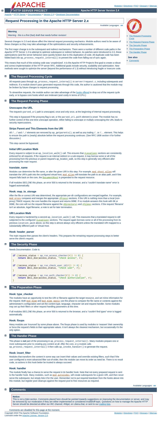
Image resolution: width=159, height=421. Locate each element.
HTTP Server (20, 14)
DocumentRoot (50, 177)
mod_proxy (15, 198)
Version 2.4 (49, 14)
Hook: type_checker (21, 294)
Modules (118, 6)
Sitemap (153, 6)
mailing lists (104, 404)
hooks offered (82, 92)
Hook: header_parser (21, 231)
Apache (8, 14)
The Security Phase (138, 45)
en (121, 25)
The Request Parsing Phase (141, 42)
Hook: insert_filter (20, 353)
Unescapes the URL (21, 107)
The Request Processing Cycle (31, 76)
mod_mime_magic (51, 301)
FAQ (136, 6)
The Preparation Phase (139, 49)
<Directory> (70, 204)
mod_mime (32, 301)
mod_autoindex (61, 375)
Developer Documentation (68, 14)
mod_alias (69, 174)
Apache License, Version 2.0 (35, 415)
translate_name (18, 167)
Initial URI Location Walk (23, 149)
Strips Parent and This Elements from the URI (36, 128)
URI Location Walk (20, 213)
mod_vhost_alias (102, 172)
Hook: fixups (16, 320)
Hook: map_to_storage (22, 191)
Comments (134, 60)
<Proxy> (63, 198)
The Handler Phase (138, 52)
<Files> (86, 204)
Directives (128, 6)
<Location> (90, 153)
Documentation (34, 14)
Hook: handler (17, 368)
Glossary (144, 6)
